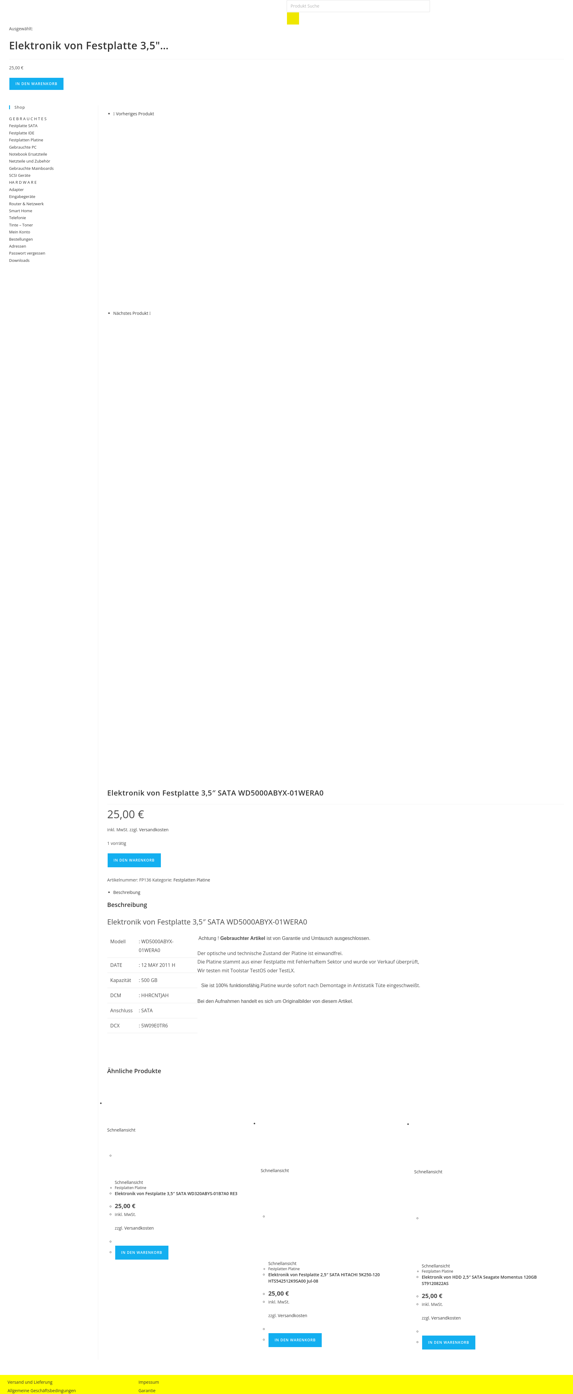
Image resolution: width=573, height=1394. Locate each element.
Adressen (17, 246)
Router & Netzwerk (26, 203)
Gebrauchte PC (23, 147)
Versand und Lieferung (30, 1134)
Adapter (16, 189)
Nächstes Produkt (130, 313)
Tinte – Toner (21, 225)
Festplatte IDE (21, 133)
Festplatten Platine (191, 632)
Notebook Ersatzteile (28, 154)
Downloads (19, 260)
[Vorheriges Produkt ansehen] (114, 114)
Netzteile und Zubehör (29, 161)
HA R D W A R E (23, 182)
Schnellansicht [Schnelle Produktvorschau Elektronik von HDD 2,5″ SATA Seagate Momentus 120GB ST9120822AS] (428, 924)
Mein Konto (19, 232)
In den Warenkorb (36, 83)
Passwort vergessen (27, 253)
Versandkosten (153, 581)
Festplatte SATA (23, 125)
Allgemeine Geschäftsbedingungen (42, 1142)
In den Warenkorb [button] (141, 1004)
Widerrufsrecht (22, 1159)
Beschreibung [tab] (126, 644)
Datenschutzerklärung (29, 1151)
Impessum (148, 1134)
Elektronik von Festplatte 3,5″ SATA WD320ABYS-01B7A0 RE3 (176, 945)
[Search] (293, 18)
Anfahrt (145, 1168)
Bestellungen (21, 239)
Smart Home (20, 210)
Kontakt (146, 1159)
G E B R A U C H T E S (28, 118)
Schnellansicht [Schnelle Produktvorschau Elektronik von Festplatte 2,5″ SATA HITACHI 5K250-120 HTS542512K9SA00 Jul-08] (275, 922)
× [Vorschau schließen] (1, 1235)
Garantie (146, 1142)
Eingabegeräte (22, 196)
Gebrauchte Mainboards (31, 168)
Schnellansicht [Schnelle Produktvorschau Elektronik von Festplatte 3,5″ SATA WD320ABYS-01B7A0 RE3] (121, 882)
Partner (145, 1151)
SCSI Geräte (20, 175)
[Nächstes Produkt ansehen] (150, 313)
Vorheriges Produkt (135, 114)
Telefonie (17, 217)
